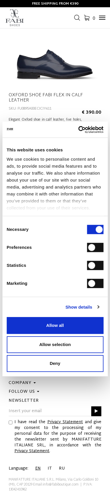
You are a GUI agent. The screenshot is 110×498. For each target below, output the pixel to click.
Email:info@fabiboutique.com (56, 484)
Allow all (55, 325)
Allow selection (55, 344)
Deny (55, 363)
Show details (79, 307)
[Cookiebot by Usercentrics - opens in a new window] (78, 129)
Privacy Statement (65, 422)
